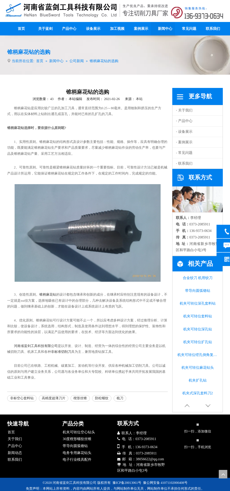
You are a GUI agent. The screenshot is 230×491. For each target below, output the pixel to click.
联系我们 (185, 163)
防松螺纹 (101, 398)
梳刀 (120, 398)
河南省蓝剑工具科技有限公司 (36, 346)
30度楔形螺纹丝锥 (77, 439)
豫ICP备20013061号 (127, 482)
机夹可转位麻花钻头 (197, 367)
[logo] (87, 10)
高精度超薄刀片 (53, 398)
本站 (139, 99)
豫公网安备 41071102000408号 (165, 482)
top (223, 474)
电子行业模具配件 (77, 459)
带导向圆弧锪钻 (197, 290)
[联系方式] (197, 12)
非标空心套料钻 (22, 398)
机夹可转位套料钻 (197, 316)
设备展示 (185, 131)
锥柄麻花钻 (47, 294)
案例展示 (185, 142)
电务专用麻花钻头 (77, 453)
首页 (11, 432)
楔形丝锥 (80, 398)
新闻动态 (15, 453)
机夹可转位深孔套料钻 (198, 303)
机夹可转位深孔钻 (197, 329)
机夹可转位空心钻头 (79, 432)
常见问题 (185, 153)
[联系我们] (197, 199)
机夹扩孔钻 (198, 380)
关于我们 (185, 110)
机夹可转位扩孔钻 (197, 342)
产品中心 (185, 121)
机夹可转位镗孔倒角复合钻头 (197, 355)
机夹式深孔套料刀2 (197, 393)
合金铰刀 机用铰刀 (197, 278)
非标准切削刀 (61, 352)
